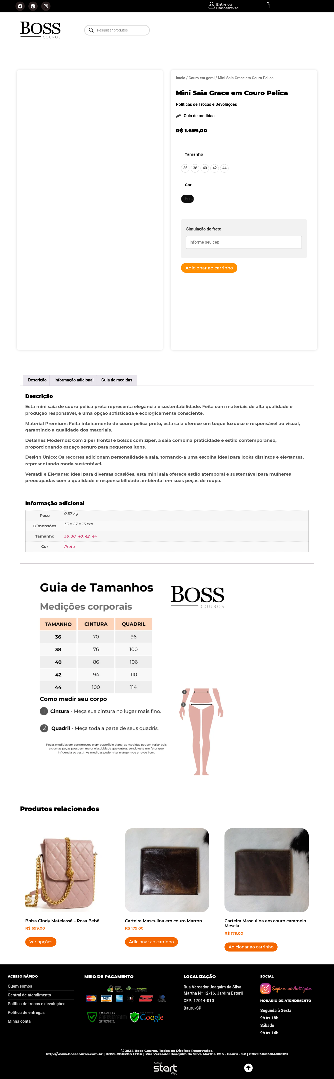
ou (227, 6)
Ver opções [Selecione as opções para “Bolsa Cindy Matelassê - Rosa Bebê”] (40, 941)
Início (180, 78)
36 (66, 536)
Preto (69, 546)
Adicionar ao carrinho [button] (151, 941)
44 (94, 536)
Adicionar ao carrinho (209, 267)
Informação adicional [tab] (74, 380)
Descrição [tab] (37, 380)
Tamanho (194, 154)
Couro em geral (202, 78)
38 (73, 536)
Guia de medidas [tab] (116, 380)
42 (87, 536)
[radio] (185, 168)
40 (80, 536)
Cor (188, 185)
